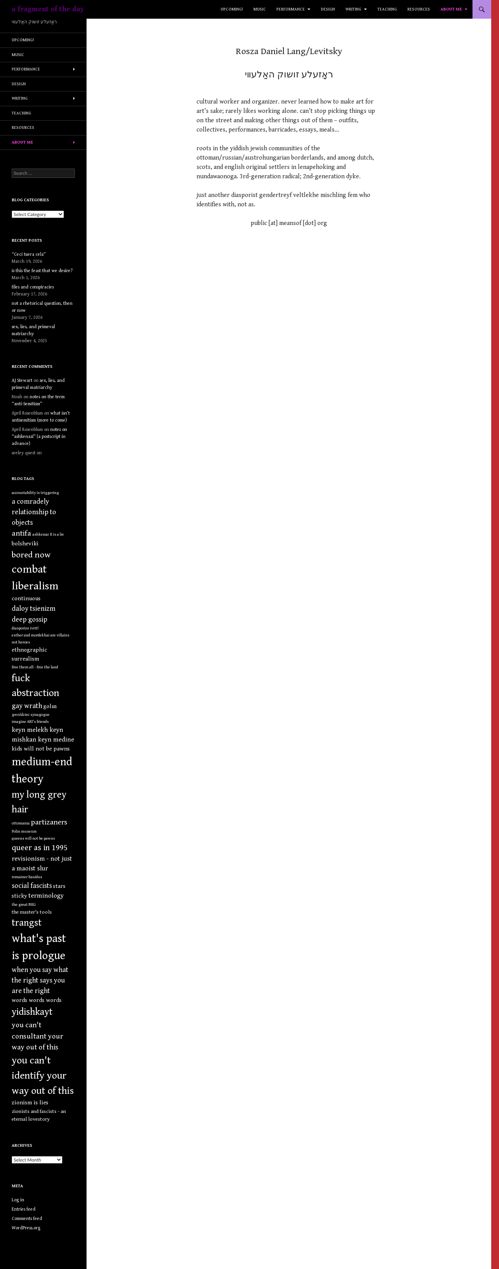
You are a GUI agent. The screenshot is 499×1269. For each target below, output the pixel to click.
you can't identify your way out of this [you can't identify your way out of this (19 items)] (43, 1076)
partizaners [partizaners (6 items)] (49, 822)
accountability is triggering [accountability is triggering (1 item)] (35, 492)
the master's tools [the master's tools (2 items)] (32, 912)
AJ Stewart (22, 380)
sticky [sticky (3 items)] (19, 896)
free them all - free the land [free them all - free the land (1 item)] (35, 667)
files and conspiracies (33, 287)
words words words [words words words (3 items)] (37, 1000)
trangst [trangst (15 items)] (27, 922)
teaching (387, 9)
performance (290, 9)
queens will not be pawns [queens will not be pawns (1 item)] (33, 838)
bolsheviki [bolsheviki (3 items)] (25, 543)
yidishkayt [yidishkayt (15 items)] (32, 1012)
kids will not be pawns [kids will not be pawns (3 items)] (41, 748)
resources (418, 9)
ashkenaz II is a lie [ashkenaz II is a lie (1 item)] (48, 534)
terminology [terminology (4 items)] (46, 896)
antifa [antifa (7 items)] (21, 533)
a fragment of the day (48, 9)
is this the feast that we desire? (42, 270)
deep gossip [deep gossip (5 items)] (29, 619)
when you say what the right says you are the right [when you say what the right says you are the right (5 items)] (40, 980)
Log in (18, 1199)
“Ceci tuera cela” (29, 254)
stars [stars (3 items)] (59, 886)
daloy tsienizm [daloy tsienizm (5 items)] (33, 609)
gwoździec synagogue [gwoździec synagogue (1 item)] (31, 714)
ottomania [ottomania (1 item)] (21, 823)
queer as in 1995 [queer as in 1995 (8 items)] (39, 847)
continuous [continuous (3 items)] (26, 598)
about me (451, 9)
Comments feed (27, 1218)
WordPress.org (26, 1227)
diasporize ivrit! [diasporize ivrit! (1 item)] (25, 628)
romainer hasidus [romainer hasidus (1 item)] (27, 877)
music (259, 9)
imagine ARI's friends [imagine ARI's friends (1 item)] (30, 721)
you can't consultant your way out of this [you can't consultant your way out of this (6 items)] (37, 1036)
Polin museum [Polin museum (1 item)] (24, 831)
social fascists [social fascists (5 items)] (32, 886)
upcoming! (232, 9)
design (328, 9)
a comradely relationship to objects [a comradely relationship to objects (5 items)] (34, 512)
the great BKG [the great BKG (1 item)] (24, 904)
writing (353, 9)
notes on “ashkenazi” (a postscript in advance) (39, 436)
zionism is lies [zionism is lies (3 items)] (30, 1102)
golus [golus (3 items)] (50, 706)
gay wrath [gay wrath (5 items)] (27, 706)
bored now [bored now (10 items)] (31, 555)
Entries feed (23, 1209)
